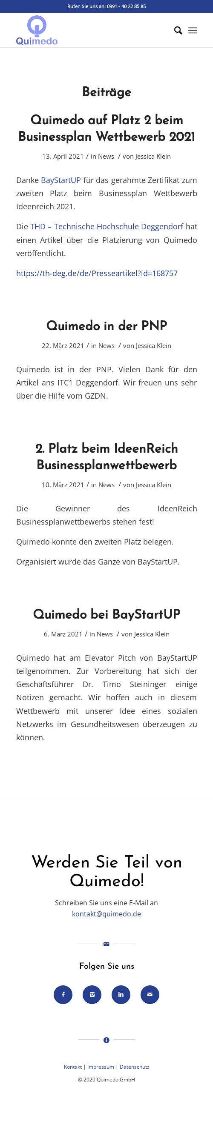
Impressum (100, 1066)
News (106, 156)
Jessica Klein (153, 156)
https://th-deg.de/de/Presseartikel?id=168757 (97, 273)
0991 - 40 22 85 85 (126, 6)
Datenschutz (135, 1066)
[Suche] (174, 30)
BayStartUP (61, 179)
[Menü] (192, 30)
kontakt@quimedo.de (106, 914)
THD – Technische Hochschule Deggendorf (106, 226)
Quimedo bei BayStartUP (106, 615)
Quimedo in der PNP (106, 327)
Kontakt (73, 1066)
